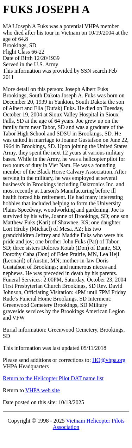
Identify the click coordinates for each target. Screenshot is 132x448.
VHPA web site (42, 390)
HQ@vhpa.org (108, 360)
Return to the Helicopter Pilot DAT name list (53, 378)
